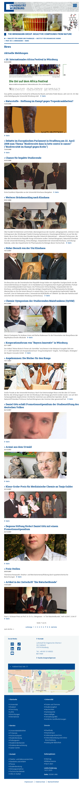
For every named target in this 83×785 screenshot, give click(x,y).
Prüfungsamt (14, 740)
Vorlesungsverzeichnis (53, 735)
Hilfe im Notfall (15, 774)
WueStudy (48, 730)
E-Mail (41, 654)
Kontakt (40, 639)
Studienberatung (15, 738)
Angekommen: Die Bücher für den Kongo (28, 358)
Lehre (11, 712)
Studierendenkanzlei (17, 743)
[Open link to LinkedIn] (11, 648)
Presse (12, 764)
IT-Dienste (13, 733)
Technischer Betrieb (16, 771)
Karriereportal (49, 712)
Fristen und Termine (52, 705)
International (14, 717)
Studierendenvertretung (18, 745)
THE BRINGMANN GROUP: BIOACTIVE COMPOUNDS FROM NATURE (40, 34)
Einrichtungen (14, 714)
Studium (12, 707)
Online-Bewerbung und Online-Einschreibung (55, 739)
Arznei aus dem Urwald (19, 446)
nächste (54, 627)
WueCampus (49, 733)
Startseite (13, 699)
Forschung (13, 709)
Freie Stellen (13, 568)
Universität (13, 705)
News (27, 41)
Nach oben (48, 764)
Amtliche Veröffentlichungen (55, 719)
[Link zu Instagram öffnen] (11, 644)
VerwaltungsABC (51, 717)
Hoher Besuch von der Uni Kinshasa (25, 248)
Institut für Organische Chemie (48, 38)
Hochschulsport (15, 736)
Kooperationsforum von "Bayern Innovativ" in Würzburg (37, 342)
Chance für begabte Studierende (23, 157)
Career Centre (14, 748)
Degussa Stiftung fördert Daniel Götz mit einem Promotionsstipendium (31, 528)
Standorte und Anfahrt (17, 762)
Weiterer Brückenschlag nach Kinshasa (27, 197)
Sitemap (47, 759)
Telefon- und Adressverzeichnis (21, 759)
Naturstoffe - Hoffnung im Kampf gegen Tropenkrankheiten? (39, 101)
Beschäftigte (49, 714)
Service (12, 726)
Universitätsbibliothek (17, 731)
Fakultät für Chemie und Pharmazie (21, 38)
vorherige (28, 627)
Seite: (46, 774)
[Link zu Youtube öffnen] (11, 653)
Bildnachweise (50, 761)
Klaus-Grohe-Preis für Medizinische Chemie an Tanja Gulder (39, 486)
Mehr (44, 96)
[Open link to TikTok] (18, 644)
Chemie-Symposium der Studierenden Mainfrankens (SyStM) (40, 300)
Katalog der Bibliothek (52, 743)
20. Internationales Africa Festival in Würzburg (32, 59)
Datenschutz (40, 782)
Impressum (28, 782)
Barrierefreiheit (53, 782)
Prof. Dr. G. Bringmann (14, 41)
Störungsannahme (16, 769)
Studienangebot (50, 707)
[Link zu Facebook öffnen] (18, 648)
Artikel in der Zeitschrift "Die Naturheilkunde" (31, 582)
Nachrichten (49, 709)
